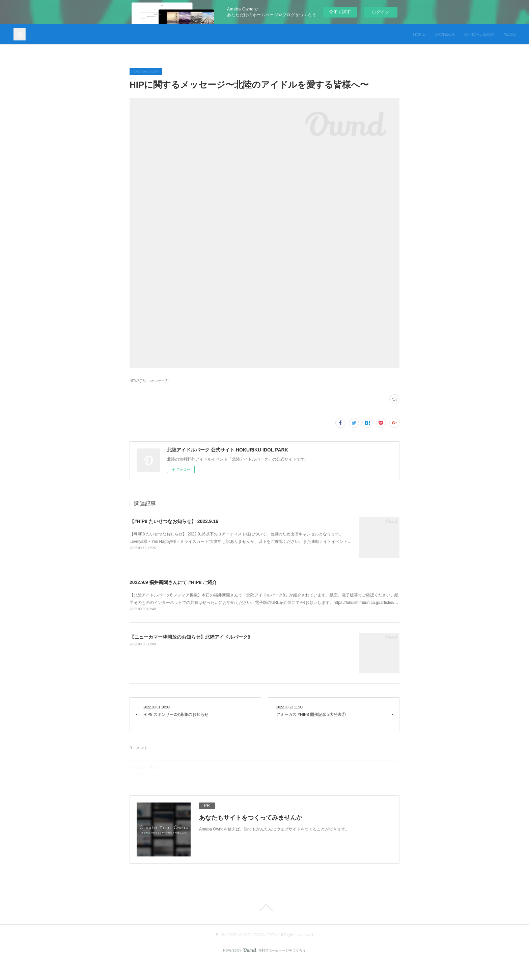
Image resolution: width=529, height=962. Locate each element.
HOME (419, 34)
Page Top (264, 907)
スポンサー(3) (158, 381)
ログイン (380, 11)
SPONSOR (444, 34)
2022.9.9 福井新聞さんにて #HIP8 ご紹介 (173, 582)
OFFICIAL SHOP (479, 34)
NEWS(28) (138, 381)
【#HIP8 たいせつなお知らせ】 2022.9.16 (174, 521)
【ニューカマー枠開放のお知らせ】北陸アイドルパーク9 (190, 637)
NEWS (510, 34)
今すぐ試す (340, 11)
